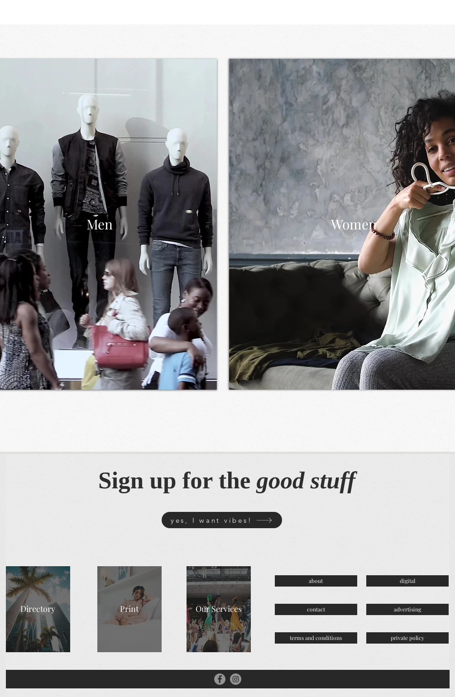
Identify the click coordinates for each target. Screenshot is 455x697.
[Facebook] (219, 679)
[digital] (407, 581)
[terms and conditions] (316, 638)
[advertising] (407, 609)
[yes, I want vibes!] (222, 520)
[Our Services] (219, 609)
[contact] (316, 609)
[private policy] (407, 638)
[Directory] (38, 609)
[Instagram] (235, 679)
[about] (316, 581)
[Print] (129, 609)
